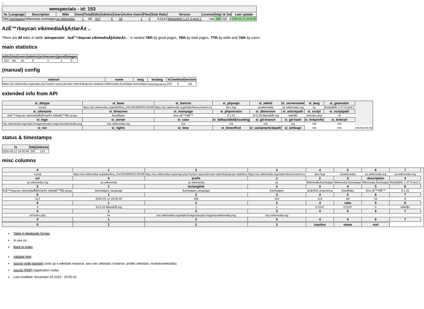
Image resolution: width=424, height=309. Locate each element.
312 (97, 19)
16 (120, 19)
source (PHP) (23, 270)
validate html (22, 257)
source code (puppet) (28, 263)
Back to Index (23, 247)
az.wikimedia (65, 19)
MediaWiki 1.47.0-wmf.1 (184, 19)
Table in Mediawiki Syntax (31, 233)
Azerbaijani (17, 19)
